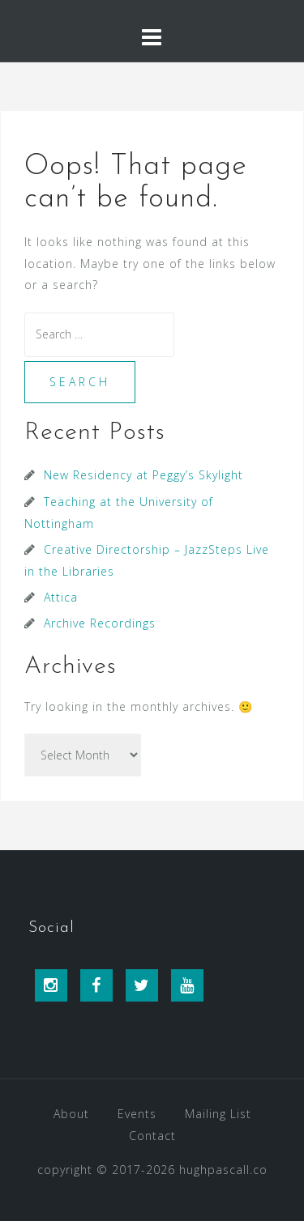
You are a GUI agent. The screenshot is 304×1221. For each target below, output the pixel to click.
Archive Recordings (100, 623)
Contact (152, 1135)
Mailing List (218, 1113)
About (71, 1113)
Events (137, 1113)
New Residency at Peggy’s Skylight (143, 475)
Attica (61, 597)
